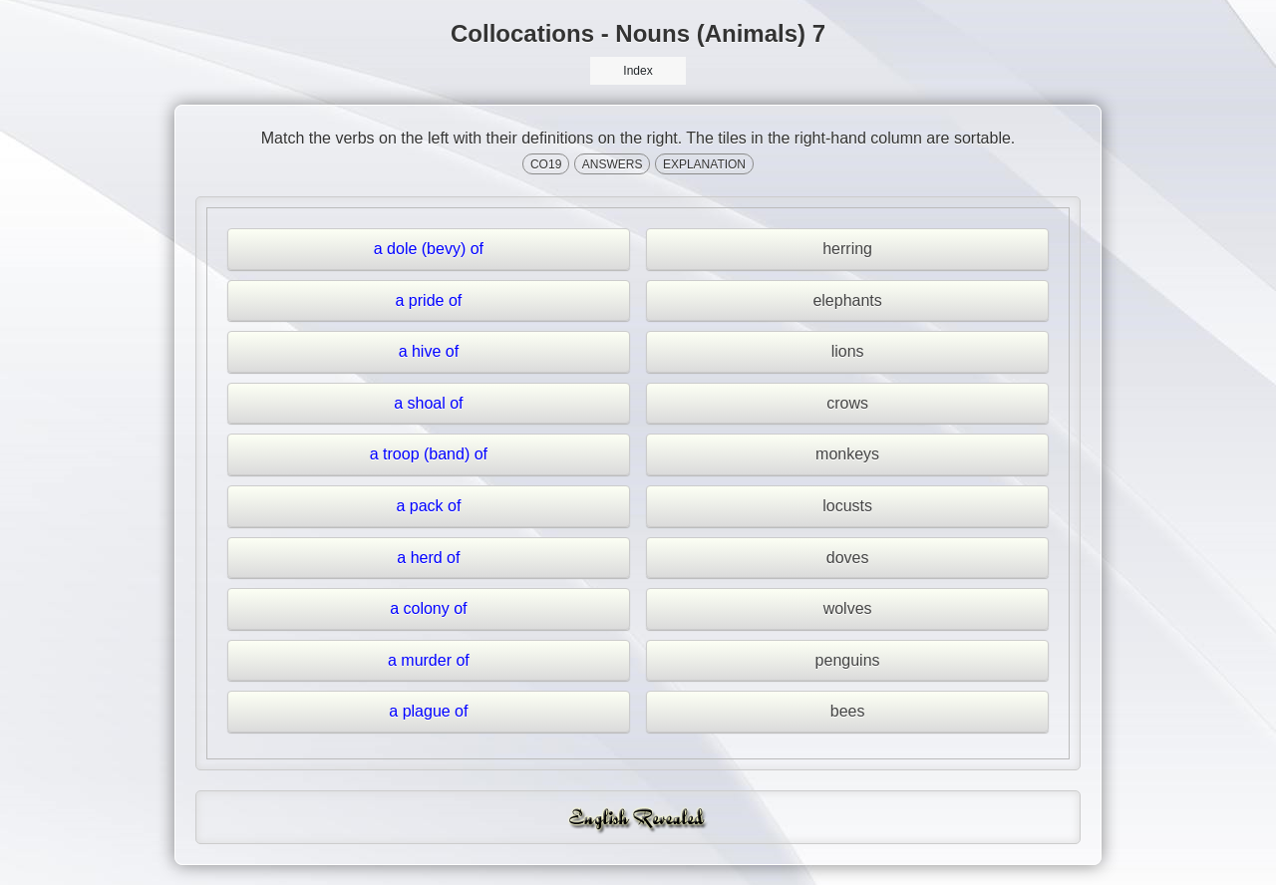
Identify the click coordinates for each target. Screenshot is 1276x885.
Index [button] (637, 71)
